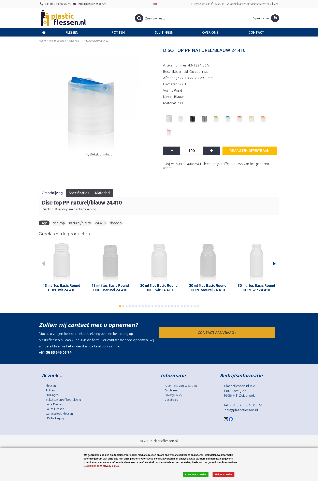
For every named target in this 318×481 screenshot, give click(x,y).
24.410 (100, 223)
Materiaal (102, 193)
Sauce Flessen (55, 409)
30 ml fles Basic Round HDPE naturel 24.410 (208, 287)
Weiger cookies (223, 474)
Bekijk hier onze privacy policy (101, 466)
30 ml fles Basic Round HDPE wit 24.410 (159, 287)
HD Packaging (55, 418)
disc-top (59, 223)
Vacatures (171, 399)
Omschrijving (52, 193)
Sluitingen (52, 395)
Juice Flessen (54, 404)
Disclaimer (171, 390)
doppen (116, 223)
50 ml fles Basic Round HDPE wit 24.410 (256, 287)
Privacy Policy (173, 395)
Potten (50, 390)
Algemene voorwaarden (181, 385)
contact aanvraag (217, 332)
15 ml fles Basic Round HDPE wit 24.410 (61, 287)
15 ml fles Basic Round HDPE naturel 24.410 (110, 287)
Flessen (51, 385)
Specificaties (79, 193)
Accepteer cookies (195, 474)
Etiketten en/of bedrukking (63, 399)
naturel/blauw (80, 223)
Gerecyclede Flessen (59, 413)
